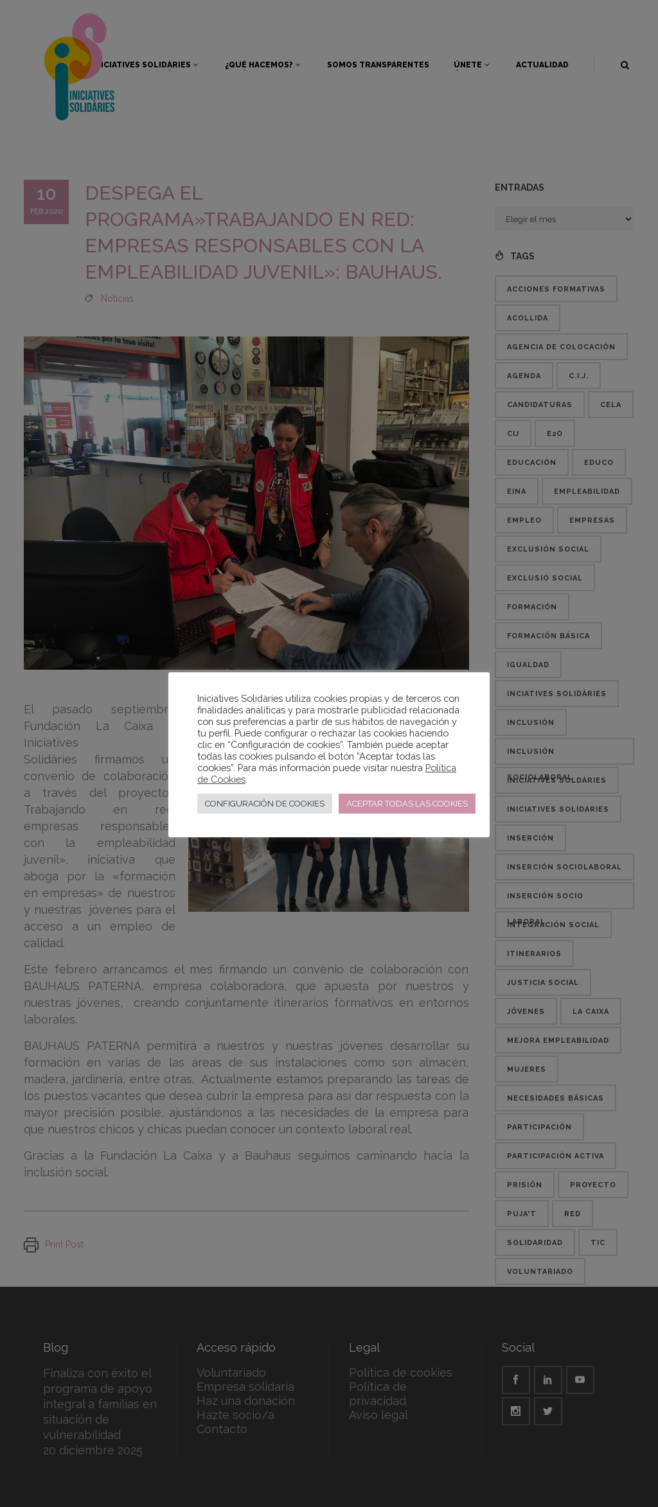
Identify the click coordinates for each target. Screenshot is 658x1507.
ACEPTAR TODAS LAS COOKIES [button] (407, 803)
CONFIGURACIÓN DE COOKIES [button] (265, 803)
